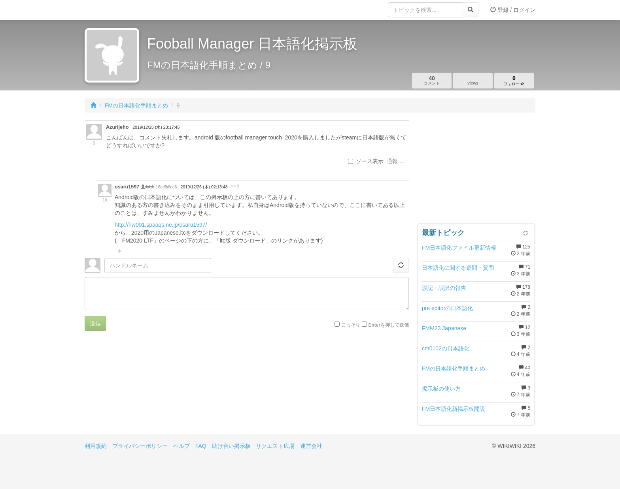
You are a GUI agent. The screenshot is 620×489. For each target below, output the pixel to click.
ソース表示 (366, 161)
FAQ (200, 446)
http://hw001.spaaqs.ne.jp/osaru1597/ (161, 225)
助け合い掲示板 (231, 446)
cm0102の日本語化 (445, 348)
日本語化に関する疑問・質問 (458, 268)
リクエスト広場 (275, 446)
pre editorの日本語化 (447, 308)
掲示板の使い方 (441, 389)
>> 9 (235, 186)
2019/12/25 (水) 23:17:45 (156, 127)
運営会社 (311, 446)
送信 (95, 323)
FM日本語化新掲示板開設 (453, 409)
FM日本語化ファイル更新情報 (459, 247)
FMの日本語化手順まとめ (136, 105)
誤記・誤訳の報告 (444, 288)
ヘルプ (181, 446)
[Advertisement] (476, 169)
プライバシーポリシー (140, 446)
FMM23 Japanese (444, 328)
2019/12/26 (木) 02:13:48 (203, 186)
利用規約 (96, 446)
